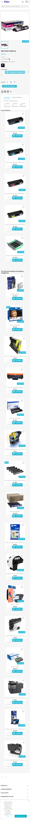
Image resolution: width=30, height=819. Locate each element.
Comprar (17, 136)
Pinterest (14, 82)
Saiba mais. (9, 815)
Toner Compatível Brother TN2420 (15, 387)
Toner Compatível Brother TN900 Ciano (15, 162)
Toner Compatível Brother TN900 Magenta (15, 193)
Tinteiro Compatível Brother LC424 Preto (15, 636)
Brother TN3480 (15, 667)
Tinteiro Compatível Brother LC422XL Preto (15, 698)
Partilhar (7, 82)
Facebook (2, 777)
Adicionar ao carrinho (15, 72)
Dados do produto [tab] (17, 97)
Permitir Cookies (20, 816)
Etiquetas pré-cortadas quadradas (15, 573)
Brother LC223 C (15, 604)
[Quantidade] (2, 72)
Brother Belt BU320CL (15, 511)
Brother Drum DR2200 (15, 418)
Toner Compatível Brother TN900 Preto (15, 131)
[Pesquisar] (15, 6)
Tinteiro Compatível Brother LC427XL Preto (15, 760)
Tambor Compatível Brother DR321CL (15, 255)
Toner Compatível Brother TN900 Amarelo (15, 224)
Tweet (11, 82)
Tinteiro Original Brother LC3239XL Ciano (15, 729)
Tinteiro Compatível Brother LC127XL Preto (15, 449)
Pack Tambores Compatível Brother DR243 (15, 480)
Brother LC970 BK (15, 294)
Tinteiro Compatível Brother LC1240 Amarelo (15, 356)
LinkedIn (6, 777)
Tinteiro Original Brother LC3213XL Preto (15, 542)
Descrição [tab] (7, 97)
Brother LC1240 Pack (15, 325)
